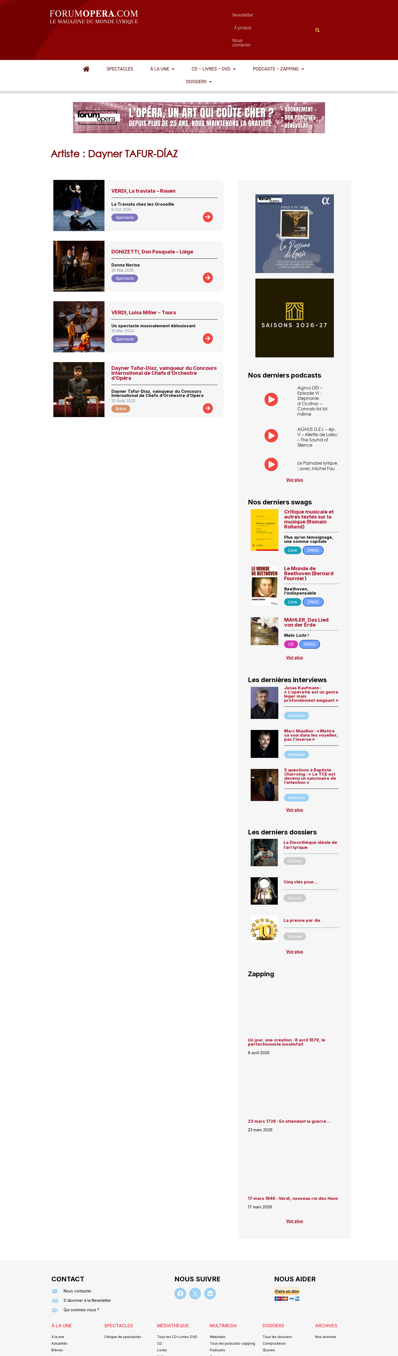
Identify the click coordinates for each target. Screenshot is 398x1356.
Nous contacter (261, 16)
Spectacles (120, 41)
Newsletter (190, 16)
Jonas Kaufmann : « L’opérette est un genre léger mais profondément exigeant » (311, 667)
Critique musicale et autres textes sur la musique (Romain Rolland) (309, 492)
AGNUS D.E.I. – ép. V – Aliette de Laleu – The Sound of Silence (317, 410)
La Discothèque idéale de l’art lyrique (310, 818)
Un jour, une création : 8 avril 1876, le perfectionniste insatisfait (286, 1015)
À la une (162, 41)
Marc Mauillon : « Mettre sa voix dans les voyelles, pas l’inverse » (311, 708)
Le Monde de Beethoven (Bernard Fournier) (309, 546)
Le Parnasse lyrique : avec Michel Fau (317, 438)
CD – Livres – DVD (213, 41)
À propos (223, 16)
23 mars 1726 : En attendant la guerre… (289, 1094)
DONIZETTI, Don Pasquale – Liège (152, 224)
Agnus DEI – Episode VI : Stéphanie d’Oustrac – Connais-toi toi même (312, 374)
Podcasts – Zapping (278, 41)
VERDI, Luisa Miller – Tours (143, 285)
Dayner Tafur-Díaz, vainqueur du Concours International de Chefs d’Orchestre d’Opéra (164, 346)
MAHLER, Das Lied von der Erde (306, 595)
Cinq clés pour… (301, 854)
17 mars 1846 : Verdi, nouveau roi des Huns (293, 1171)
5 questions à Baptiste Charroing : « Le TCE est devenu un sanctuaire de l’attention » (310, 749)
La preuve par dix (302, 893)
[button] (162, 42)
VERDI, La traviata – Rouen (143, 164)
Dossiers (199, 54)
